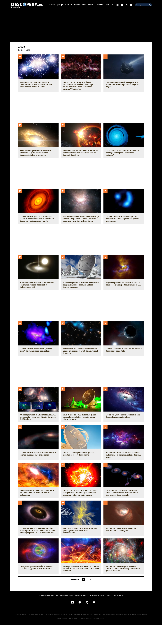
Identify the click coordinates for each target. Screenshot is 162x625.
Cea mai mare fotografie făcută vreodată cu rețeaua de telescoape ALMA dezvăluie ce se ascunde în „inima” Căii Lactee (81, 85)
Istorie (99, 5)
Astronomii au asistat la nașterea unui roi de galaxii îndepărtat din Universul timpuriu (80, 351)
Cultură (68, 5)
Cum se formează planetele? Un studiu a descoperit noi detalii (123, 350)
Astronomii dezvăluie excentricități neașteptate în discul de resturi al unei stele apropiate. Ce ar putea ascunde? (37, 530)
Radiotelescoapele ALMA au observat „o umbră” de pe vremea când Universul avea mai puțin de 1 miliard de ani (80, 218)
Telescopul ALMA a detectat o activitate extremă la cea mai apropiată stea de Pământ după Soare (80, 152)
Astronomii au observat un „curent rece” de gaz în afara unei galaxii (38, 350)
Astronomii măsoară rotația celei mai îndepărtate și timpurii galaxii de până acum (122, 454)
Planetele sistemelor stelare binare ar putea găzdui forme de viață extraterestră (79, 530)
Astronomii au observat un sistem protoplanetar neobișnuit (120, 529)
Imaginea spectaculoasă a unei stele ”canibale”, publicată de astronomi (36, 567)
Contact (107, 595)
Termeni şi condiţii (81, 595)
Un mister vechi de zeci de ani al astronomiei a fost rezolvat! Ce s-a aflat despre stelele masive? (37, 84)
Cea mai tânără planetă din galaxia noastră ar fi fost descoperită (78, 453)
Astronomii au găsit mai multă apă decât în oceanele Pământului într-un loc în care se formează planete (38, 218)
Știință (60, 5)
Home (20, 50)
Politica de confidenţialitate (49, 595)
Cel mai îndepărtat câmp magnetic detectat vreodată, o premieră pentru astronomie (122, 218)
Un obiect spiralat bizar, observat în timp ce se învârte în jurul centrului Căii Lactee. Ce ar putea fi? (123, 492)
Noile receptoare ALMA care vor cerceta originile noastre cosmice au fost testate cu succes (80, 285)
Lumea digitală (88, 5)
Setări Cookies (117, 595)
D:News (52, 5)
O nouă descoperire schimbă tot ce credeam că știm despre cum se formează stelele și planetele (35, 152)
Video (106, 5)
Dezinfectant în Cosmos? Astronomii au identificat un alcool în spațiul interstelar (38, 491)
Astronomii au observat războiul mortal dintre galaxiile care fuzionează (37, 453)
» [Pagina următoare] (90, 579)
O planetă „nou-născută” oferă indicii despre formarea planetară (122, 416)
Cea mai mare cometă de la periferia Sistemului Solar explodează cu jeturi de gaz (123, 84)
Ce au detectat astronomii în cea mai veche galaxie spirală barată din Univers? (124, 151)
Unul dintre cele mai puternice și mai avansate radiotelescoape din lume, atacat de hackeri (79, 417)
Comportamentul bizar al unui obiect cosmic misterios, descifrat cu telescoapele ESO (36, 285)
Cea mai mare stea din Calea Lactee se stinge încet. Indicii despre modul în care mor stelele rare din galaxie (81, 492)
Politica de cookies (66, 595)
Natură (77, 5)
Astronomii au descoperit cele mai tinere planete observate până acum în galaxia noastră (123, 568)
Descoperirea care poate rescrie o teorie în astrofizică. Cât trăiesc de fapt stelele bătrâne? (80, 568)
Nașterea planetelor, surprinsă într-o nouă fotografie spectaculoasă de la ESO (123, 284)
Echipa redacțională (96, 595)
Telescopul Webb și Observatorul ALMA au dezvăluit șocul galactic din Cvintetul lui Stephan (37, 417)
